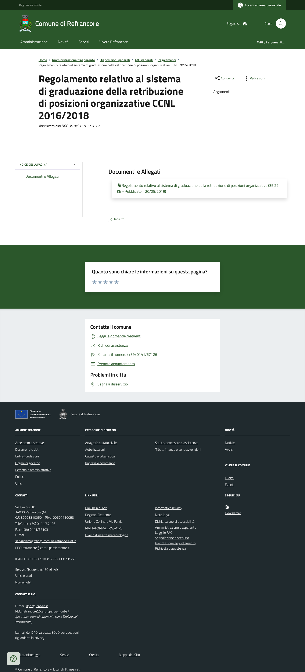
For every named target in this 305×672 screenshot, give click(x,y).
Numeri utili (23, 582)
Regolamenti (167, 59)
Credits (94, 654)
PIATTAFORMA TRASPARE (104, 528)
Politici (19, 476)
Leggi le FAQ (164, 532)
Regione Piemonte (30, 5)
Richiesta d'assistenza (170, 548)
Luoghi (229, 477)
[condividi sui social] (224, 78)
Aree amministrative (29, 442)
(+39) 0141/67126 (42, 523)
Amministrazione (34, 42)
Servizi (84, 42)
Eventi (229, 484)
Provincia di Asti (96, 507)
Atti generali (144, 59)
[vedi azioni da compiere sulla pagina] (254, 78)
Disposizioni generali (115, 59)
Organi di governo (27, 463)
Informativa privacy (168, 507)
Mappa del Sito (129, 654)
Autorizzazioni (95, 449)
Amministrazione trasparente (73, 59)
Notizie (230, 442)
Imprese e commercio (100, 463)
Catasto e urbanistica (100, 456)
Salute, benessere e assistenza (176, 442)
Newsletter (233, 512)
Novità (63, 42)
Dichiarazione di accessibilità (174, 521)
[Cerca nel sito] (279, 23)
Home (43, 59)
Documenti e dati (27, 449)
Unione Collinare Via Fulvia (103, 521)
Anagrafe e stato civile (101, 442)
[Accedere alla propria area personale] (259, 5)
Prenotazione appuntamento (175, 543)
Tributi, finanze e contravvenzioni (178, 449)
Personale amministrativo (33, 469)
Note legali (162, 514)
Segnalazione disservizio (172, 537)
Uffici (18, 483)
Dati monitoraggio (27, 654)
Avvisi (229, 449)
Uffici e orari (23, 575)
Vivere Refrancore (113, 42)
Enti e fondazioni (27, 456)
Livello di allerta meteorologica (106, 535)
